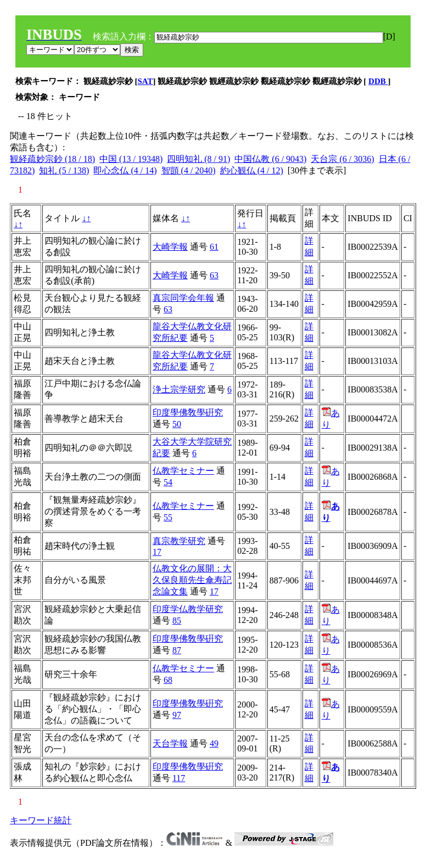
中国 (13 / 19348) (130, 159)
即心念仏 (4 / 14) (124, 170)
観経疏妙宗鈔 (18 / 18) (52, 159)
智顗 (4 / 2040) (188, 170)
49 (214, 743)
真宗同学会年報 (183, 297)
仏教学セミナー (183, 470)
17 (157, 552)
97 (176, 715)
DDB (378, 81)
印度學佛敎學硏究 (188, 412)
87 (176, 650)
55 (168, 517)
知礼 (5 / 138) (64, 170)
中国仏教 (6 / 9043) (270, 159)
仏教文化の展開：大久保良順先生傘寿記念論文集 (192, 580)
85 (176, 620)
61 (214, 246)
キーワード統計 (40, 820)
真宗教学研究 (179, 541)
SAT (145, 81)
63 (214, 275)
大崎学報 (170, 246)
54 (168, 482)
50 (176, 424)
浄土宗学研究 (179, 389)
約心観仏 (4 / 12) (251, 170)
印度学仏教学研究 (188, 609)
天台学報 (170, 743)
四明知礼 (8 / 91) (198, 159)
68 (168, 679)
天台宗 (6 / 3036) (342, 159)
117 (178, 778)
